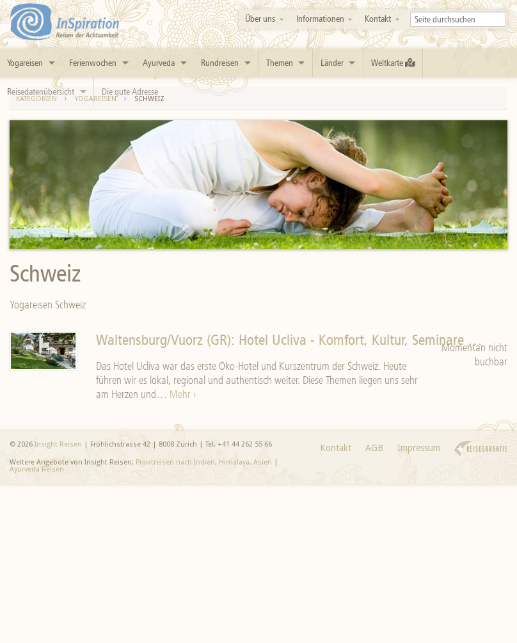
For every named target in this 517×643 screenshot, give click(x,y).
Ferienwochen (92, 63)
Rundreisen (220, 63)
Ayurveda (159, 63)
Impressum (418, 448)
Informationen (320, 18)
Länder (332, 63)
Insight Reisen (58, 444)
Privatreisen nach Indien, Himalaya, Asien (204, 462)
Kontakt (378, 18)
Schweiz (149, 99)
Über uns (260, 18)
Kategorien (36, 99)
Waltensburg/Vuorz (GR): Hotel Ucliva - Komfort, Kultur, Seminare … (289, 340)
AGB (374, 448)
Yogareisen (25, 63)
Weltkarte (393, 63)
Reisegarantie (480, 449)
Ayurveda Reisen (37, 469)
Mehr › (183, 394)
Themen (279, 63)
